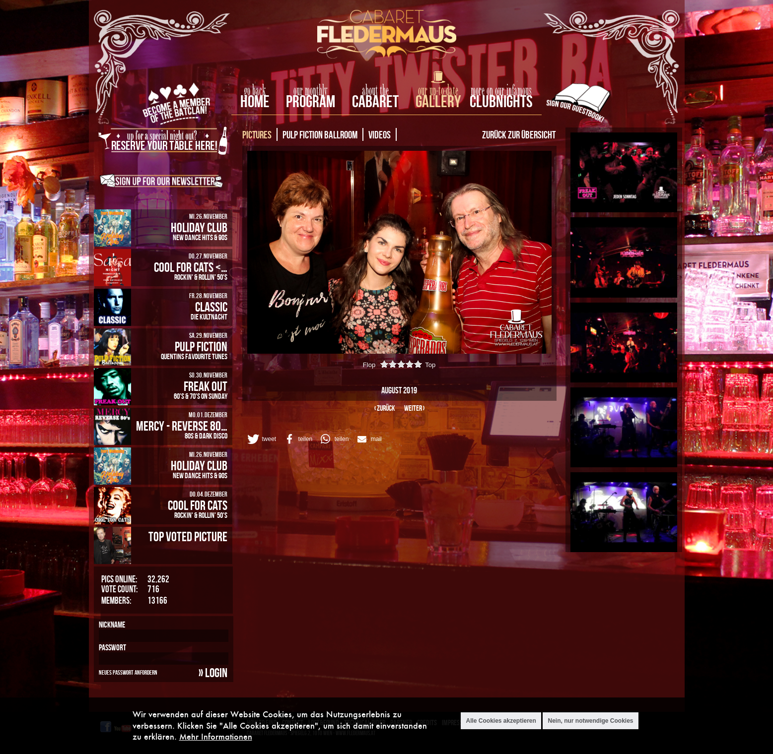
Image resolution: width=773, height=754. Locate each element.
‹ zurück (384, 408)
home (255, 101)
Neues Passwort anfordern (128, 672)
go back (255, 90)
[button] (261, 439)
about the (375, 90)
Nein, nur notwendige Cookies (590, 721)
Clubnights (501, 101)
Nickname (112, 624)
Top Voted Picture (187, 536)
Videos (379, 134)
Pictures (257, 134)
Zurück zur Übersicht (519, 134)
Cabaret (375, 101)
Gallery (438, 101)
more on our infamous (501, 90)
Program (310, 101)
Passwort (112, 647)
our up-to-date (438, 90)
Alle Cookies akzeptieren (501, 721)
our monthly (310, 90)
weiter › (414, 408)
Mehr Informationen (215, 737)
